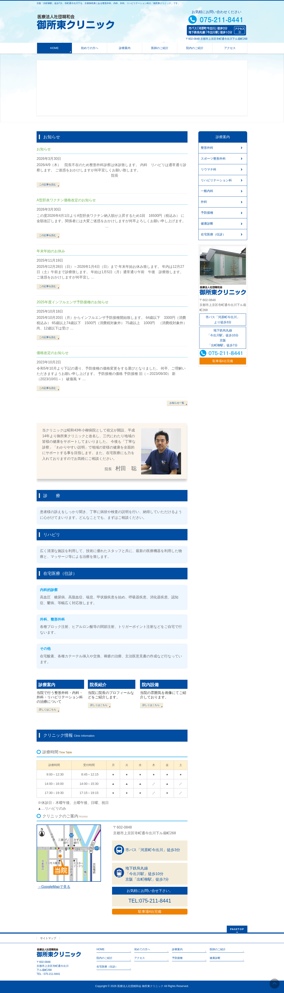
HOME (101, 949)
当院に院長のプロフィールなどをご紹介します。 (111, 695)
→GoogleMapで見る (54, 887)
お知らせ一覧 (177, 403)
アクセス (139, 958)
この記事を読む (47, 184)
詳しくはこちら (47, 709)
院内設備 (150, 684)
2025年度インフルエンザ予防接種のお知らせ (72, 302)
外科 (204, 202)
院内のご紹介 (104, 958)
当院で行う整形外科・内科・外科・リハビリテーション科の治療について (60, 697)
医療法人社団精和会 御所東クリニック (140, 986)
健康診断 (207, 223)
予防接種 (207, 212)
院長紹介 (98, 684)
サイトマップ (48, 938)
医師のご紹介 (218, 949)
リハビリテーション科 (216, 180)
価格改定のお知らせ (53, 353)
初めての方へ (142, 949)
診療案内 (46, 684)
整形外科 (207, 147)
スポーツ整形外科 (213, 158)
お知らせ (44, 149)
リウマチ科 (208, 169)
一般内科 (207, 191)
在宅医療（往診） (213, 234)
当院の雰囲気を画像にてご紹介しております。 (163, 695)
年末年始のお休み (51, 251)
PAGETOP (237, 929)
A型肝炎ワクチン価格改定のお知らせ (66, 200)
